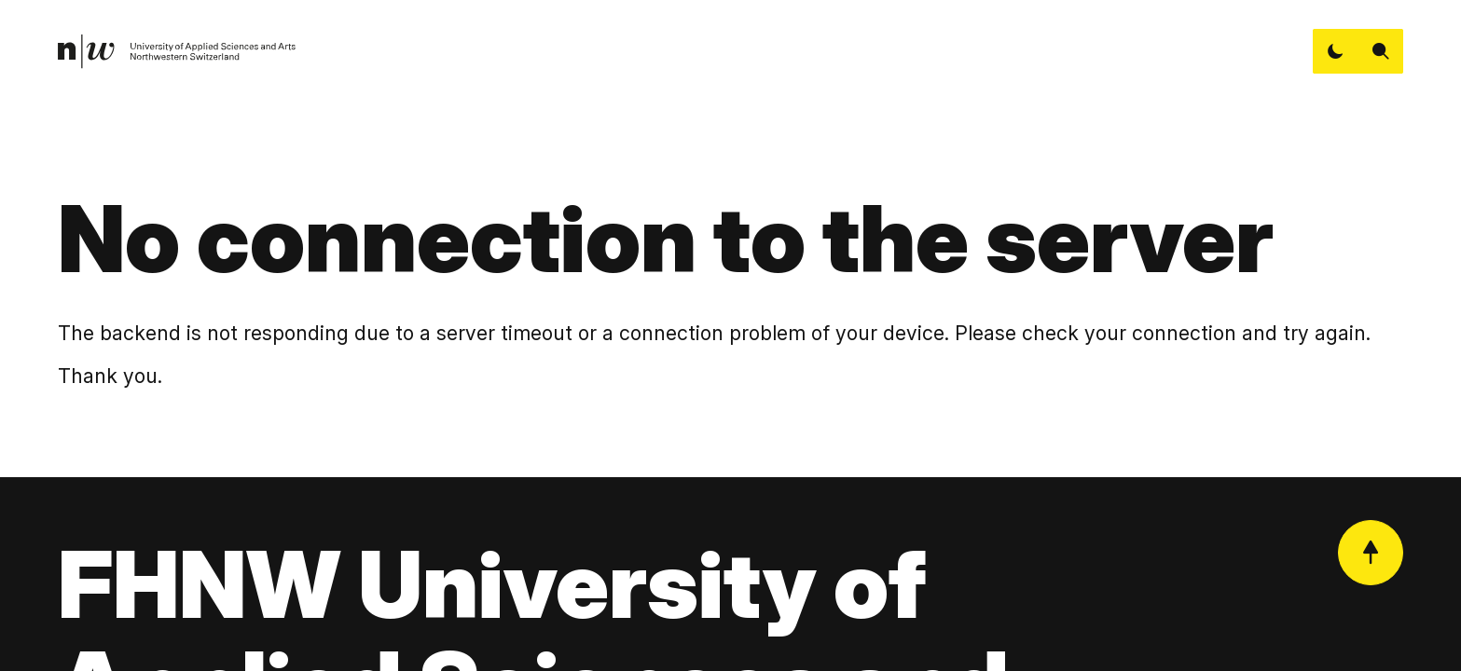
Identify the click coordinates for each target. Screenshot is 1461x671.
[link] (177, 51)
